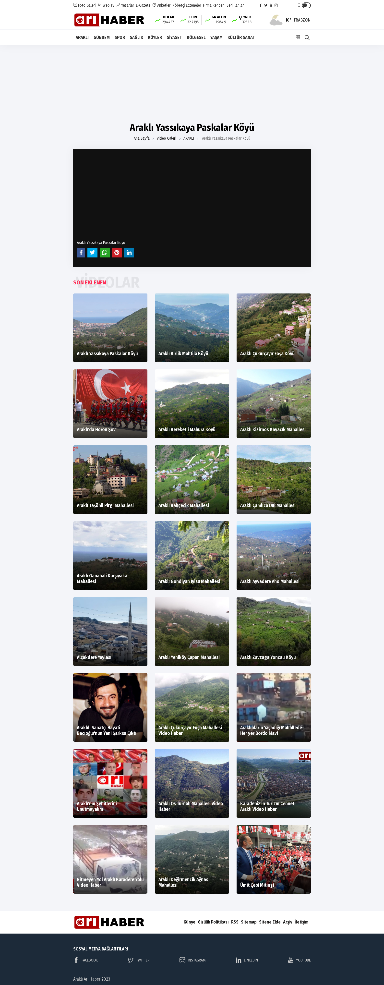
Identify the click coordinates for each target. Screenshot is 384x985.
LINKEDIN (247, 960)
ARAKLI (82, 37)
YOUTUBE (299, 960)
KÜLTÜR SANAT (241, 37)
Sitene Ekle (270, 922)
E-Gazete (143, 5)
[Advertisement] (192, 83)
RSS (235, 922)
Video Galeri (166, 138)
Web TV (106, 5)
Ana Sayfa (142, 138)
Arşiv (287, 922)
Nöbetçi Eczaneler (186, 5)
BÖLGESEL (196, 37)
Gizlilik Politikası (213, 922)
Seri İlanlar (235, 5)
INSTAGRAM (193, 960)
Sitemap (249, 922)
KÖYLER (155, 37)
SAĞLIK (136, 37)
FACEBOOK (85, 960)
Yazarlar (125, 5)
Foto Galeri (84, 5)
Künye (189, 922)
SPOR (120, 37)
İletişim (301, 922)
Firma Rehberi (214, 5)
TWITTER (138, 960)
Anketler (161, 5)
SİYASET (174, 37)
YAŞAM (216, 37)
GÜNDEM (102, 37)
